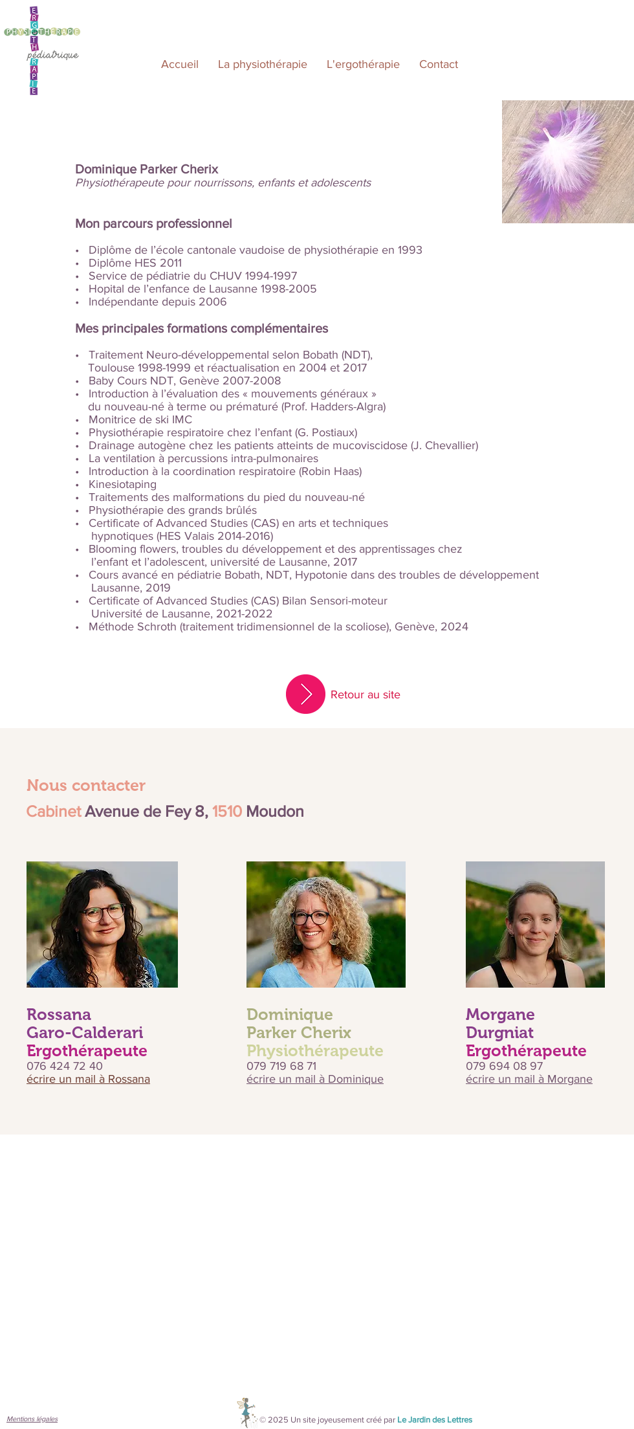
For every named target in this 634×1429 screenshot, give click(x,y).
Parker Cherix (298, 1032)
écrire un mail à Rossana (88, 1078)
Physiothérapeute (315, 1050)
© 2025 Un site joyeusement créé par (365, 1419)
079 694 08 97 (506, 1065)
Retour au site (365, 694)
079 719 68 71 (281, 1065)
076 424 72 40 (66, 1065)
